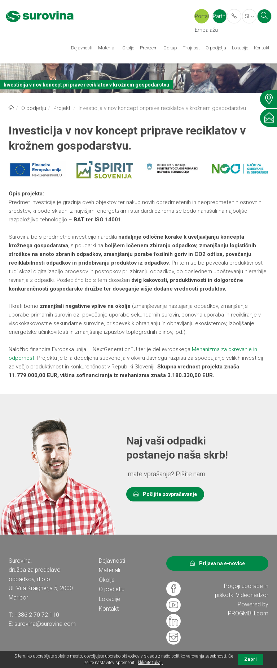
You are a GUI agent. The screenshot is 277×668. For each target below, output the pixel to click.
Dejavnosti (81, 47)
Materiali (107, 47)
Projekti (62, 108)
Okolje (128, 47)
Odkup (170, 47)
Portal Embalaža (202, 18)
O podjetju (216, 47)
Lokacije (240, 47)
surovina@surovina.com (45, 623)
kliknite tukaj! (150, 662)
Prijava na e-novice (217, 563)
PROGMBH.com (248, 613)
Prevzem (149, 47)
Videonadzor (252, 595)
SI (249, 16)
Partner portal (220, 18)
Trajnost (191, 47)
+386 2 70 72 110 (36, 614)
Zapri (250, 659)
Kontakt (261, 47)
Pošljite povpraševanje (165, 494)
